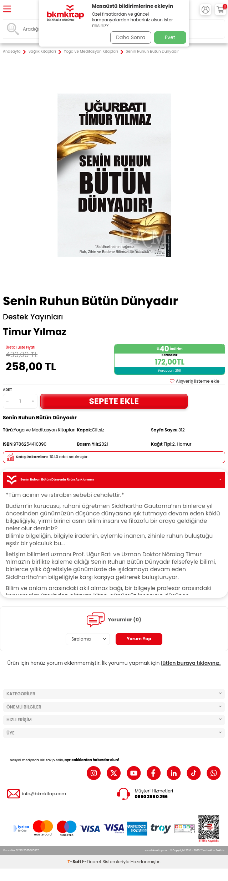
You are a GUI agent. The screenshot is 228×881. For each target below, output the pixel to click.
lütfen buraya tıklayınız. (191, 663)
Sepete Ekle (114, 401)
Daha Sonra (130, 37)
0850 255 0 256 (151, 797)
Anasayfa (12, 51)
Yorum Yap (139, 639)
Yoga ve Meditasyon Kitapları (91, 51)
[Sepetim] (220, 9)
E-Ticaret (91, 862)
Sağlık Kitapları (42, 51)
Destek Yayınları (33, 317)
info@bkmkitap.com (44, 794)
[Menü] (7, 9)
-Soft (74, 862)
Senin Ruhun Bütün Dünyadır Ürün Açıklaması (114, 480)
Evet (170, 37)
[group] (114, 175)
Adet (7, 389)
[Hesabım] (205, 9)
